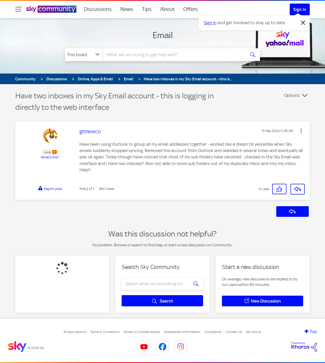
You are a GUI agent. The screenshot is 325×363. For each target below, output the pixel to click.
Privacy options (75, 332)
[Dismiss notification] (303, 23)
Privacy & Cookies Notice (142, 332)
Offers (190, 9)
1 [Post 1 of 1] (87, 189)
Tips (147, 9)
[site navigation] (18, 9)
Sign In (299, 9)
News (126, 9)
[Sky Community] (51, 9)
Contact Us (233, 332)
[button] (301, 130)
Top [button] (313, 331)
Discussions (98, 9)
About (167, 9)
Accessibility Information (182, 332)
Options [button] (292, 95)
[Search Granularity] (84, 54)
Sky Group (253, 332)
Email (163, 35)
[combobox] (173, 54)
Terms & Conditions (105, 332)
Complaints (212, 332)
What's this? (50, 157)
